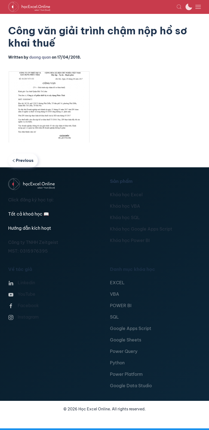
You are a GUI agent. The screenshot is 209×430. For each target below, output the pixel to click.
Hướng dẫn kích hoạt (29, 228)
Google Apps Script (130, 328)
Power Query (123, 351)
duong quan (40, 57)
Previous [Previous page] (23, 160)
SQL (114, 317)
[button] (179, 7)
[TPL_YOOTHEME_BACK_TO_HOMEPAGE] (92, 7)
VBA (114, 294)
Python (117, 362)
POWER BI (120, 305)
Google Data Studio (131, 385)
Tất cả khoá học (28, 214)
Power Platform (126, 374)
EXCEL (117, 282)
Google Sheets (125, 340)
